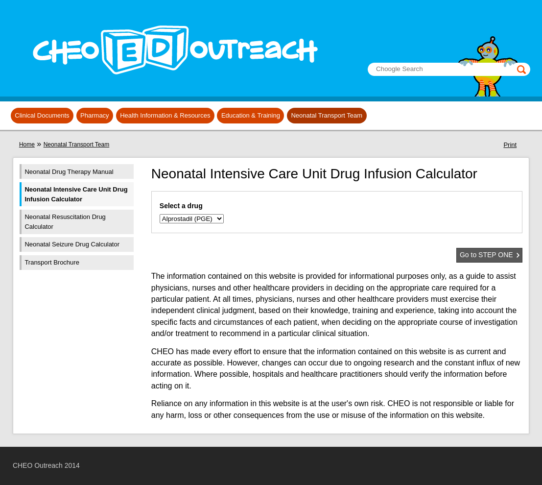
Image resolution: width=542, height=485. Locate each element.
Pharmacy (94, 115)
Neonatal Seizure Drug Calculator (71, 244)
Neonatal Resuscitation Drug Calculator (64, 221)
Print (510, 144)
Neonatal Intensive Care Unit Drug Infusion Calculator (75, 194)
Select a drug (181, 206)
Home (27, 144)
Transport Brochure (51, 262)
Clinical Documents (42, 115)
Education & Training (250, 115)
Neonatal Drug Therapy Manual (68, 171)
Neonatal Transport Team (326, 115)
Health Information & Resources (165, 115)
